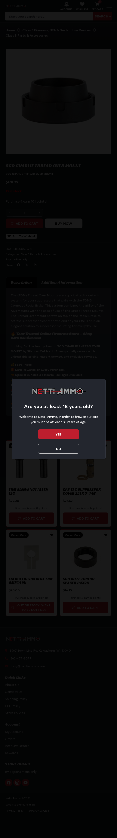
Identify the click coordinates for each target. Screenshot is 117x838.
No (58, 449)
